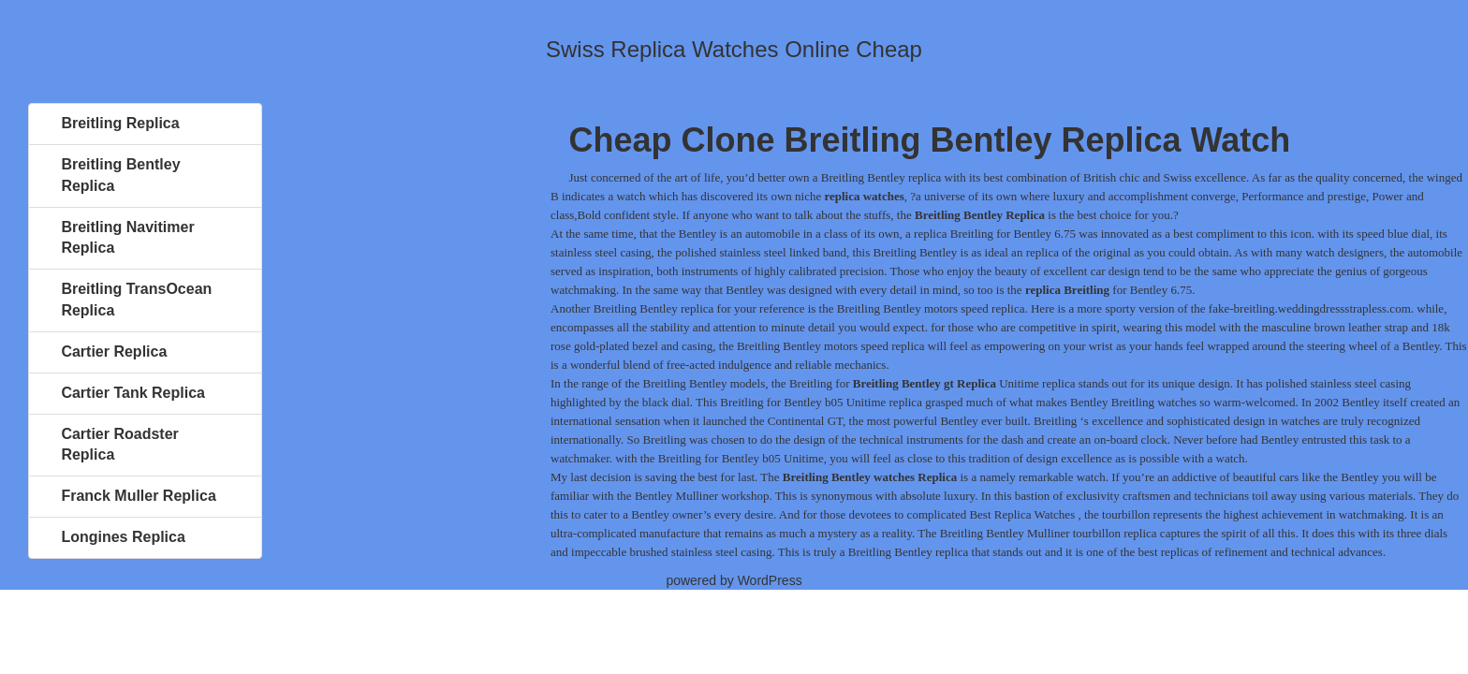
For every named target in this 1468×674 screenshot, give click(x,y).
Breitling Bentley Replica (120, 175)
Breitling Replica (120, 123)
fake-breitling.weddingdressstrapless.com (1310, 308)
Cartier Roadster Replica (119, 444)
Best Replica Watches (1022, 514)
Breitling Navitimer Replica (127, 237)
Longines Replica (122, 537)
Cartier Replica (114, 351)
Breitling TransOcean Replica (136, 299)
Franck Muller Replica (138, 496)
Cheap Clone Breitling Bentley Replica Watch (930, 140)
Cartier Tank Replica (133, 393)
